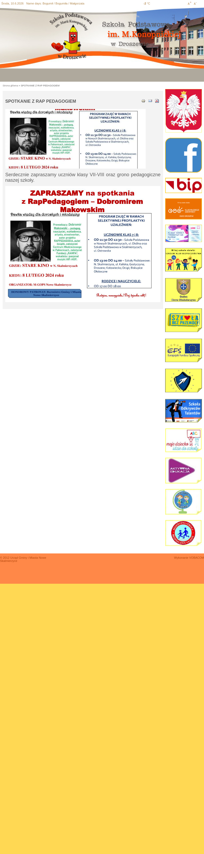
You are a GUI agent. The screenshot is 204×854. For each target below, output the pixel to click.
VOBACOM (196, 557)
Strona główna (10, 85)
